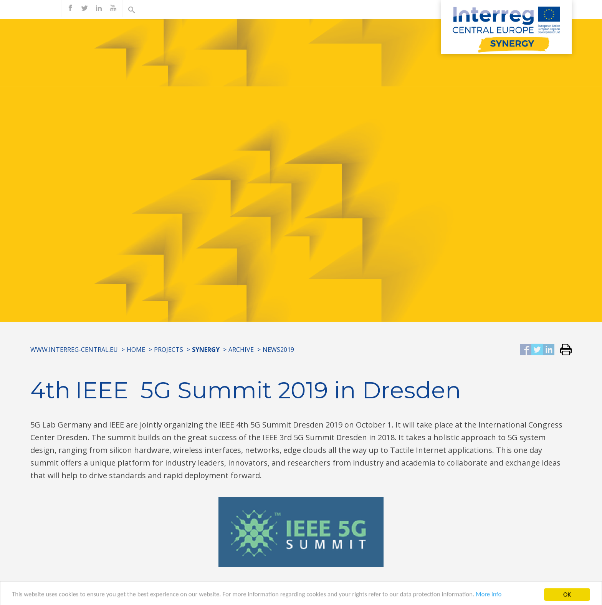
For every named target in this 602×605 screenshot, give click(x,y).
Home (136, 349)
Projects (168, 349)
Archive (241, 349)
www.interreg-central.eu (74, 349)
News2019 (278, 349)
